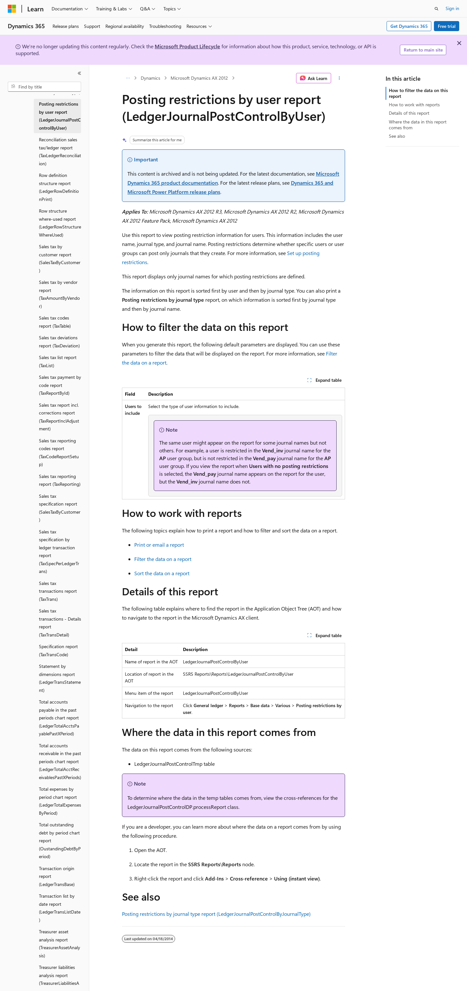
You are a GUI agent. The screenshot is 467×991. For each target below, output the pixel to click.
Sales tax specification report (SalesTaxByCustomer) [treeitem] (59, 508)
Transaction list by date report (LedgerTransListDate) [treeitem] (59, 908)
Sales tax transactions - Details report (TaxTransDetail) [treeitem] (60, 623)
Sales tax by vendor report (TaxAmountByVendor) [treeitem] (59, 294)
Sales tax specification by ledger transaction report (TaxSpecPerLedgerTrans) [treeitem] (59, 552)
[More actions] (339, 78)
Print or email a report (159, 544)
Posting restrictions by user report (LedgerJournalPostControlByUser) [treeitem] (60, 116)
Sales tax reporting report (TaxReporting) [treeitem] (59, 480)
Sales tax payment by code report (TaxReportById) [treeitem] (60, 385)
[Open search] (436, 9)
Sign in (452, 8)
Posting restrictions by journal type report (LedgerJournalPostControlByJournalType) (216, 913)
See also (397, 136)
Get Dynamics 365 (409, 26)
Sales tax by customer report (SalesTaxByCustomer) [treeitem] (59, 258)
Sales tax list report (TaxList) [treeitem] (58, 361)
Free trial (447, 26)
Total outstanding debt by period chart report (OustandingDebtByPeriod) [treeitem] (60, 840)
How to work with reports (414, 104)
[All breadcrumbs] (127, 78)
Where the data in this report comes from (418, 125)
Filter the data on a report (162, 558)
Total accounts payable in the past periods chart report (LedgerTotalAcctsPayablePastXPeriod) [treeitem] (59, 718)
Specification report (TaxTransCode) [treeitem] (58, 650)
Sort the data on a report (161, 573)
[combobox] (44, 87)
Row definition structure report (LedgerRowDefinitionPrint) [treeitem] (59, 187)
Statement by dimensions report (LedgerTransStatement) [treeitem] (60, 678)
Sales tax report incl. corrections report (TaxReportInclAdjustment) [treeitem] (59, 417)
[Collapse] (79, 73)
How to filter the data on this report (418, 93)
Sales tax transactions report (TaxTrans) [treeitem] (58, 591)
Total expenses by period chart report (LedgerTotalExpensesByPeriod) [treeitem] (60, 801)
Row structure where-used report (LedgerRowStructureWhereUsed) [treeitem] (60, 223)
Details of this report (409, 113)
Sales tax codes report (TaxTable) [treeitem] (55, 322)
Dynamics (150, 78)
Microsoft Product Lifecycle (187, 46)
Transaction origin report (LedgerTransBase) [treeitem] (57, 876)
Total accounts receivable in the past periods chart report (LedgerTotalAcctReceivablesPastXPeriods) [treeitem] (60, 761)
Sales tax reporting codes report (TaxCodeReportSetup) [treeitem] (59, 452)
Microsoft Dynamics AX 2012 (199, 78)
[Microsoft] (12, 9)
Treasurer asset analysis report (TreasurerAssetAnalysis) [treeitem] (59, 943)
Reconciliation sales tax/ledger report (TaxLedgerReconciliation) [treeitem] (60, 151)
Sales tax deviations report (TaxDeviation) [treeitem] (59, 341)
